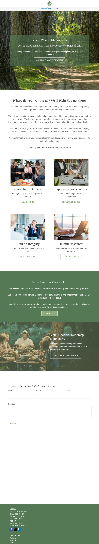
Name (10, 390)
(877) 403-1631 (22, 512)
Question (11, 404)
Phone (67, 390)
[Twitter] (15, 529)
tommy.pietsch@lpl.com (18, 525)
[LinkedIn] (19, 529)
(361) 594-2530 (20, 514)
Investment (13, 540)
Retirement (13, 538)
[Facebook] (11, 529)
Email (38, 390)
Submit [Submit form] (13, 424)
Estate (12, 543)
